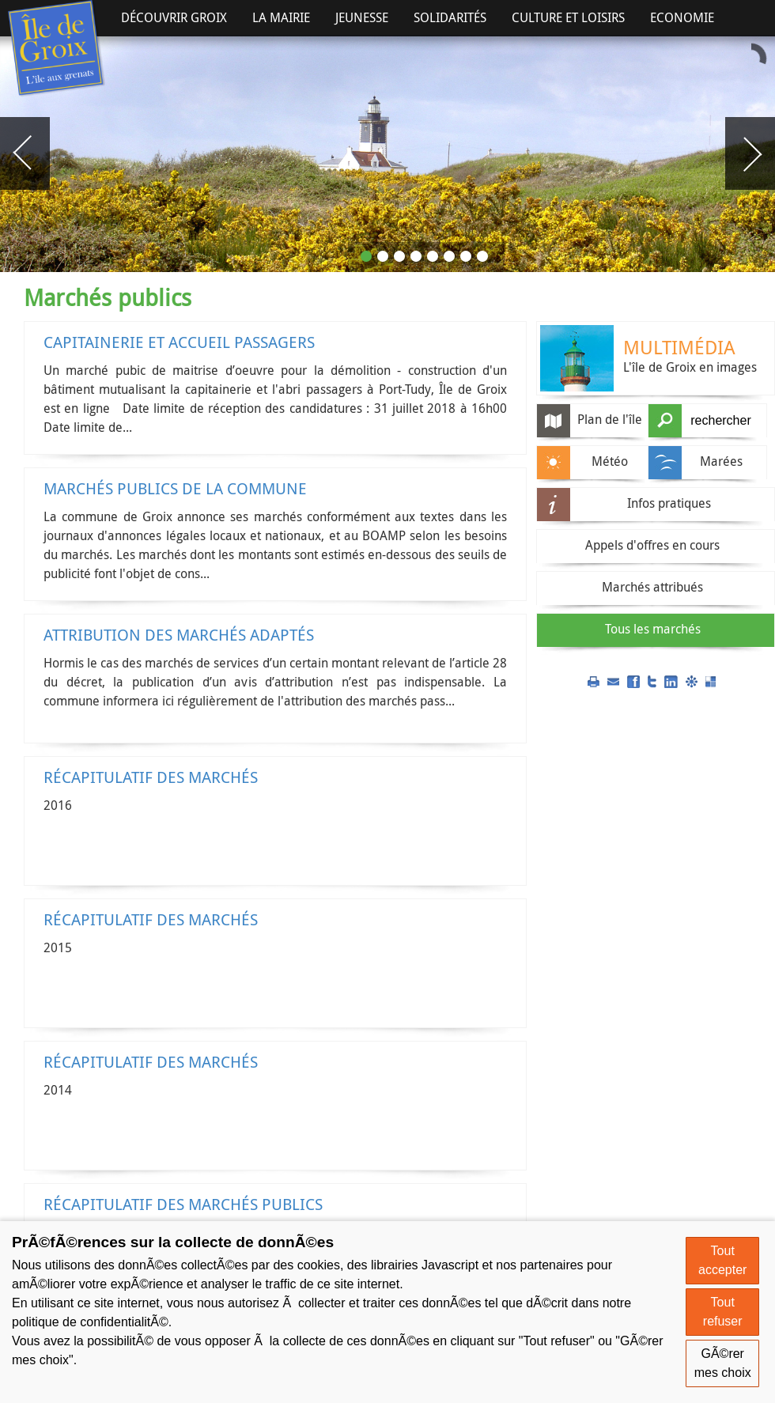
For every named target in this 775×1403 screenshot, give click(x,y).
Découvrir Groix (174, 17)
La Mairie (281, 17)
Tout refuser (723, 1311)
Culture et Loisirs (568, 17)
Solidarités (450, 17)
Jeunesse (361, 17)
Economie (682, 17)
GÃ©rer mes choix (722, 1363)
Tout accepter (722, 1260)
